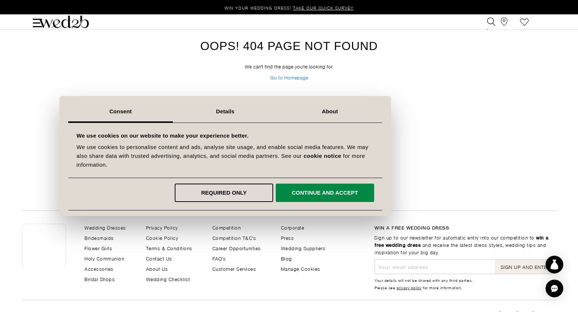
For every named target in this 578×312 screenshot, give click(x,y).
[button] (554, 288)
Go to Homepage (289, 95)
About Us (157, 268)
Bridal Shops (99, 279)
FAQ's (219, 258)
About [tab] (394, 111)
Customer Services (234, 268)
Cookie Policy (162, 237)
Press (287, 237)
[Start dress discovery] (554, 264)
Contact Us (159, 258)
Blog (286, 258)
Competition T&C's (234, 237)
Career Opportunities (236, 248)
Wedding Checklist (168, 279)
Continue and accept (388, 192)
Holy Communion (104, 258)
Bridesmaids (99, 237)
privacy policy (409, 287)
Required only (288, 192)
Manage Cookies (300, 268)
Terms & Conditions (169, 248)
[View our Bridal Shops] (508, 27)
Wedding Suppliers (303, 248)
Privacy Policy (162, 227)
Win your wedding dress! (289, 7)
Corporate (292, 227)
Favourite (524, 27)
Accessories (99, 268)
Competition (226, 227)
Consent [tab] (184, 111)
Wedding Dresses (105, 227)
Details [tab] (289, 111)
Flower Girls (98, 248)
